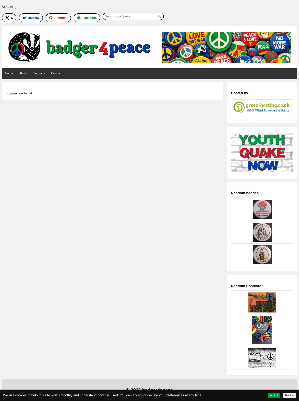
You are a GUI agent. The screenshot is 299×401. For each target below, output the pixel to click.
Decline (289, 395)
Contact (56, 73)
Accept (274, 395)
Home (9, 73)
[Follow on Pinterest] (58, 17)
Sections (39, 73)
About (23, 73)
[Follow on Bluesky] (31, 17)
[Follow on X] (9, 17)
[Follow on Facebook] (87, 17)
